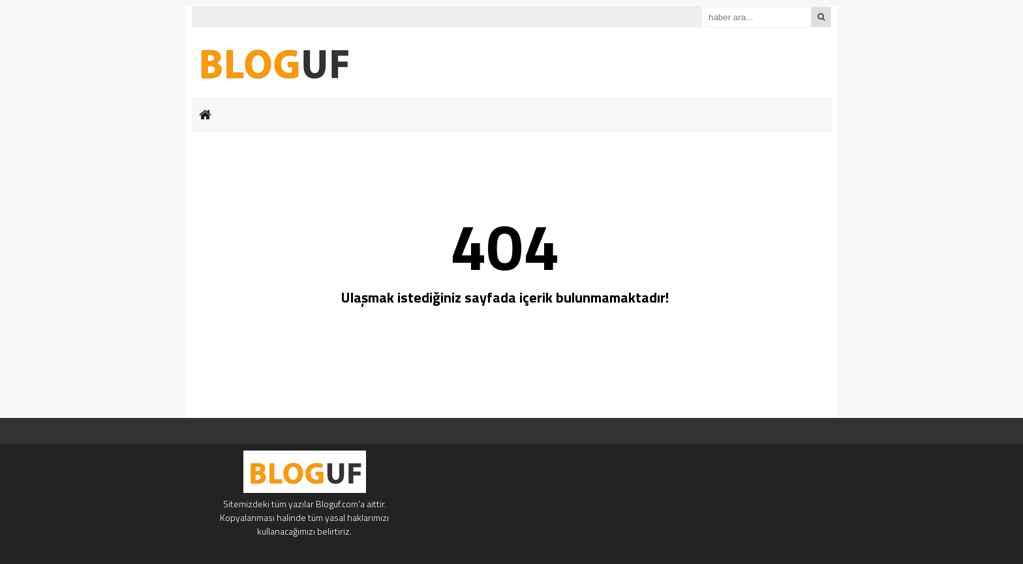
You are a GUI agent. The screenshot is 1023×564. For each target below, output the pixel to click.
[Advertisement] (130, 208)
